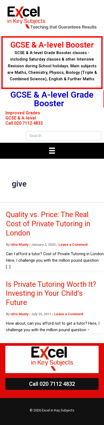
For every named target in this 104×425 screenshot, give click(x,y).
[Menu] (52, 150)
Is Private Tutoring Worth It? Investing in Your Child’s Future (51, 293)
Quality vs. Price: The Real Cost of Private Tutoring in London (48, 223)
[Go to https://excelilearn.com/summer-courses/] (52, 63)
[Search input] (63, 135)
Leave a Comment (73, 245)
